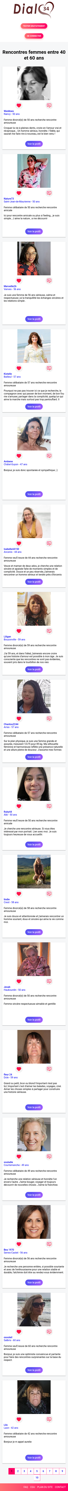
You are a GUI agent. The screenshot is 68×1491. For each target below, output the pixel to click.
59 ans (21, 639)
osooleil (8, 1337)
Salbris (7, 1340)
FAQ (26, 1487)
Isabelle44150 (11, 549)
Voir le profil (34, 143)
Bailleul (8, 376)
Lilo (6, 1424)
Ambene (8, 461)
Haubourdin (10, 989)
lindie (7, 899)
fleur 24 (8, 1074)
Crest (7, 902)
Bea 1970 (9, 1249)
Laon (6, 1427)
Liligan (7, 636)
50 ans (16, 114)
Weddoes (9, 111)
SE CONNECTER (34, 36)
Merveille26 (10, 286)
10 (37, 1477)
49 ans (25, 1165)
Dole (6, 1077)
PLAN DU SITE (45, 1487)
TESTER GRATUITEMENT (34, 26)
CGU (32, 1487)
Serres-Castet (11, 1252)
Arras (7, 727)
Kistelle (8, 373)
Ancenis (8, 551)
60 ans (16, 1340)
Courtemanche (12, 1165)
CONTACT (60, 1487)
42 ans (14, 1427)
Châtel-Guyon (11, 464)
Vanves (8, 289)
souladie (8, 1162)
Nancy (7, 114)
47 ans (23, 464)
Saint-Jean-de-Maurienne (17, 201)
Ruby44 (8, 811)
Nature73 (9, 198)
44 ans (17, 551)
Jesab (7, 987)
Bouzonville (10, 639)
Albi (6, 814)
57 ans (17, 376)
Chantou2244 (11, 724)
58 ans (15, 902)
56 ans (17, 289)
